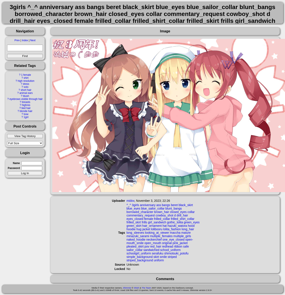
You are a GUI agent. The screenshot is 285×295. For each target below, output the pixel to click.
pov (146, 246)
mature (186, 232)
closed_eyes (178, 212)
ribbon (178, 246)
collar (191, 212)
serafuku (157, 253)
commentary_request (141, 215)
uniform (159, 260)
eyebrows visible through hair (26, 99)
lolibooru (156, 229)
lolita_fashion (172, 229)
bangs (166, 205)
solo (26, 86)
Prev (17, 40)
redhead (167, 246)
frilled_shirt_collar (182, 219)
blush (26, 96)
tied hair (26, 108)
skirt (156, 257)
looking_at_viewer (157, 232)
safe (186, 246)
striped (172, 257)
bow (26, 114)
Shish (136, 288)
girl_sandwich (157, 222)
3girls (135, 205)
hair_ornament (152, 225)
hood (191, 225)
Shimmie (127, 288)
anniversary (147, 205)
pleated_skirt (135, 246)
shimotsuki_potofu (176, 253)
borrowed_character (140, 212)
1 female (26, 74)
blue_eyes (133, 208)
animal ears (26, 93)
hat (165, 225)
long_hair (188, 229)
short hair (26, 89)
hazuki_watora (177, 225)
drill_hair (182, 215)
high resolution (26, 80)
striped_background (140, 260)
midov (130, 200)
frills (144, 222)
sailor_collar (135, 250)
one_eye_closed (173, 239)
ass (158, 205)
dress (26, 83)
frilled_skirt (134, 222)
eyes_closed (135, 219)
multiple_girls (182, 236)
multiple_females (161, 236)
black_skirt (186, 205)
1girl (26, 117)
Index (25, 40)
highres (26, 105)
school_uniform (170, 250)
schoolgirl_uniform (139, 253)
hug (138, 229)
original (167, 243)
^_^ (129, 205)
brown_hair (161, 212)
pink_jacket (180, 243)
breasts (26, 102)
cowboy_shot (164, 215)
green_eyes (192, 222)
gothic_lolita (175, 222)
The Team (146, 288)
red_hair (155, 246)
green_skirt (134, 225)
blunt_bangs (173, 208)
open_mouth (152, 243)
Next (32, 40)
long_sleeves (135, 232)
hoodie (131, 229)
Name (16, 163)
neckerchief (154, 239)
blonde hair (26, 111)
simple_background (140, 257)
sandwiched (151, 250)
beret (174, 205)
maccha (175, 232)
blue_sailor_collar (152, 208)
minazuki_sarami (138, 236)
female (148, 219)
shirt (26, 77)
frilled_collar (162, 219)
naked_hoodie (136, 239)
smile (163, 257)
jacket (146, 229)
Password (14, 168)
